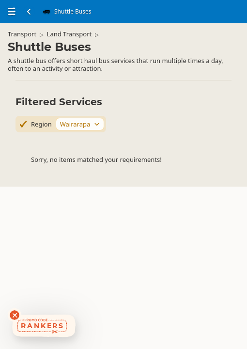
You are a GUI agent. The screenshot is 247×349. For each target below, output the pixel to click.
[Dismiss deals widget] (14, 315)
